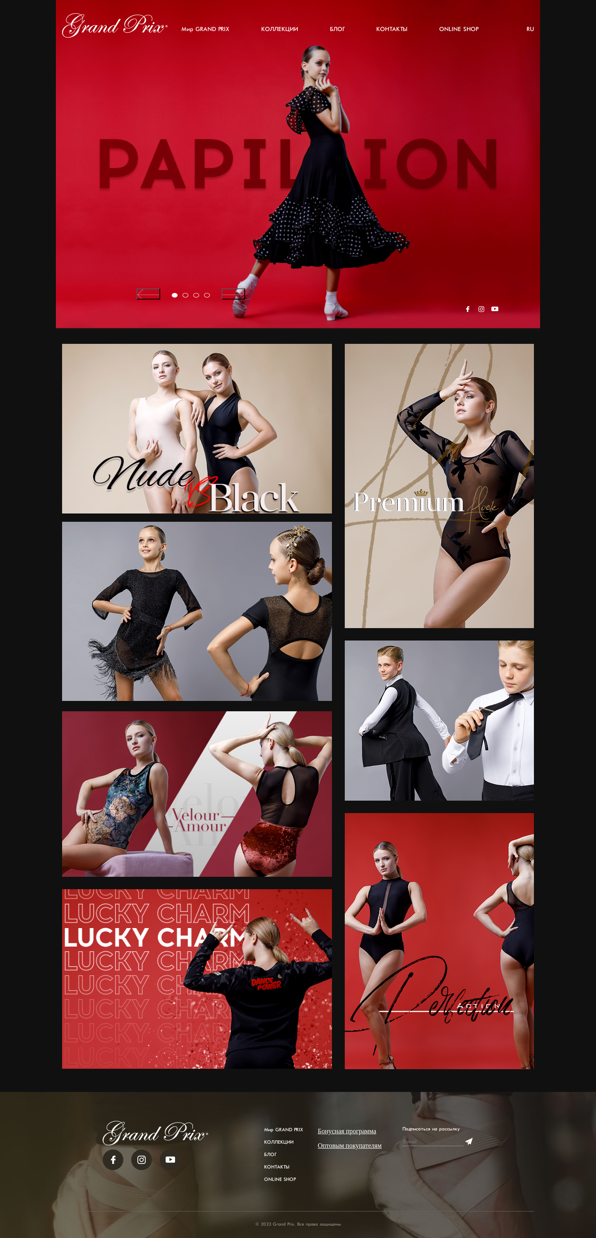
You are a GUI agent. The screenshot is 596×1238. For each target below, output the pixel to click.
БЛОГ (337, 29)
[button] (175, 295)
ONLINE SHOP (458, 29)
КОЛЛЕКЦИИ (279, 29)
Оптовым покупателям (350, 1145)
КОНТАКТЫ (391, 29)
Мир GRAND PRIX (205, 29)
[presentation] (148, 294)
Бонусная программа (347, 1131)
